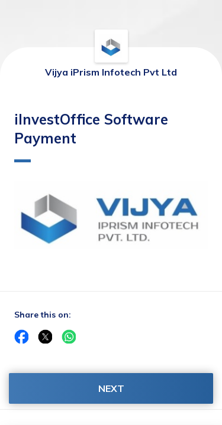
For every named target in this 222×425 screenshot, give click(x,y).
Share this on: (42, 314)
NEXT (111, 388)
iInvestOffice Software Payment (91, 136)
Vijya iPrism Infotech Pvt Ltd (111, 72)
